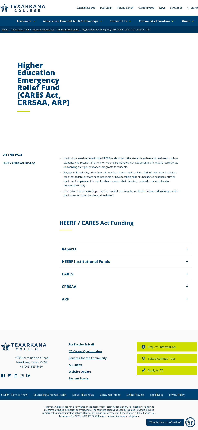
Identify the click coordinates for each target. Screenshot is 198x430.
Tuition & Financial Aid (43, 29)
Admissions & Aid (20, 29)
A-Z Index (75, 365)
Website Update (80, 371)
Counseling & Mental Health (50, 394)
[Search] (192, 7)
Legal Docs (156, 394)
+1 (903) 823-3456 (31, 366)
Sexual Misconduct (83, 394)
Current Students (85, 7)
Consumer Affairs (110, 394)
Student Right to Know (14, 394)
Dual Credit (106, 7)
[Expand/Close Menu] (26, 21)
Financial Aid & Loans (68, 29)
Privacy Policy (177, 394)
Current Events (146, 7)
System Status (78, 378)
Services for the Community (88, 358)
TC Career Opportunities (85, 351)
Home (5, 29)
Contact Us (176, 7)
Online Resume (135, 394)
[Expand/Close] (125, 249)
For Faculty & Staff (81, 344)
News (162, 7)
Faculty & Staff (125, 7)
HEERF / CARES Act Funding (18, 163)
